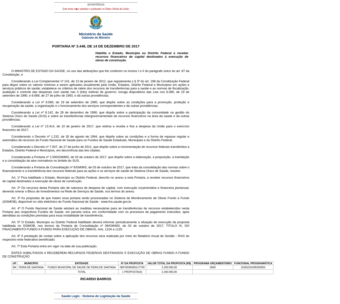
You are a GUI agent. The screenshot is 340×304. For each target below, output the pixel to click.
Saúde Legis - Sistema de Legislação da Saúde (96, 296)
